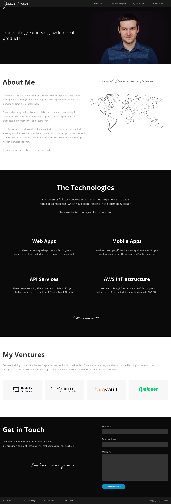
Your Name (107, 426)
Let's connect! (85, 318)
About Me (98, 3)
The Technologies (118, 3)
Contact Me (158, 3)
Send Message (114, 486)
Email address (109, 439)
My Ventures (138, 3)
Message (106, 451)
